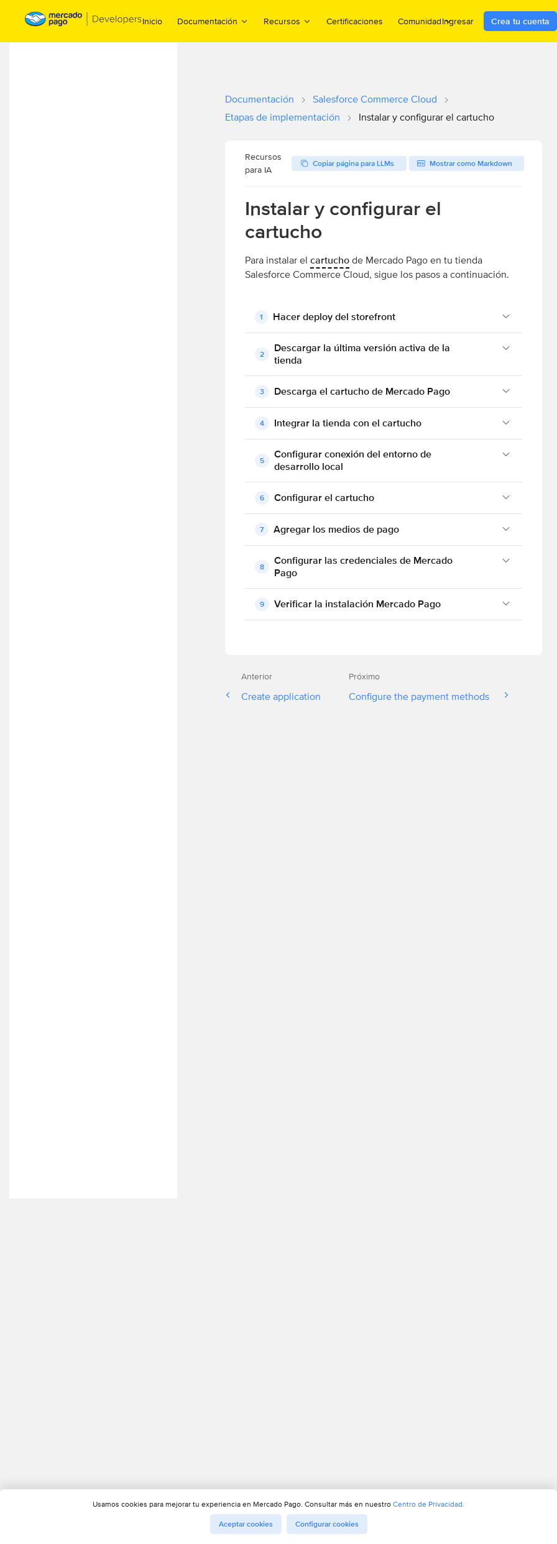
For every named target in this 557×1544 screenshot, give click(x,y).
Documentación (259, 99)
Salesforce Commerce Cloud (375, 99)
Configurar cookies (327, 1524)
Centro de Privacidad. (428, 1504)
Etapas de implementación (282, 117)
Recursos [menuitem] (287, 20)
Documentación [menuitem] (213, 20)
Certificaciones (354, 21)
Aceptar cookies (246, 1524)
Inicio (152, 21)
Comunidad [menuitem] (425, 20)
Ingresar (458, 21)
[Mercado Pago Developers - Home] (83, 21)
